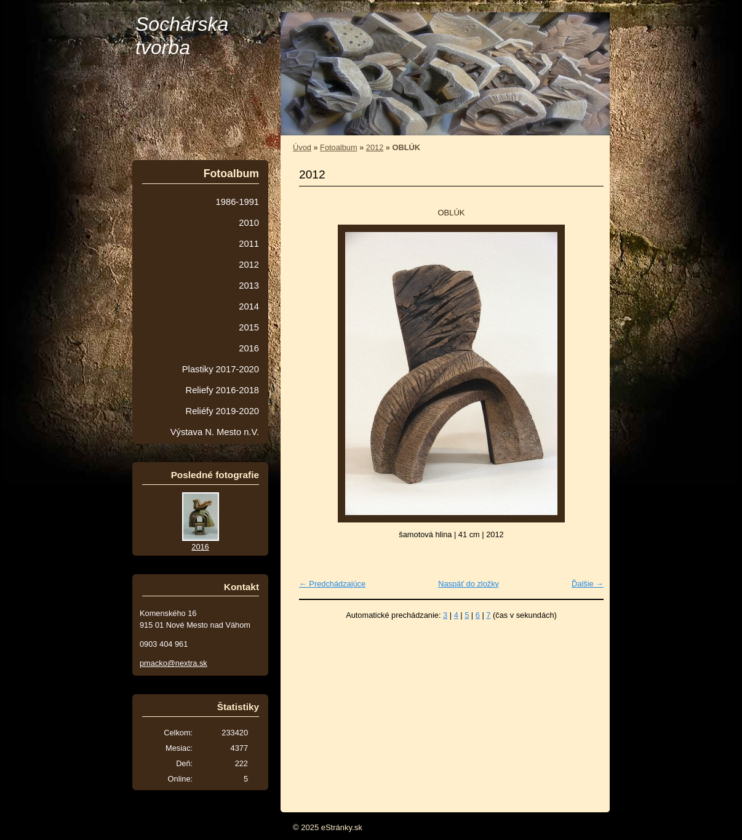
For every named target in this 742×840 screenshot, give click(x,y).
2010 (249, 223)
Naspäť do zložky (468, 583)
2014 (249, 306)
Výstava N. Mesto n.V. (214, 432)
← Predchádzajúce (332, 583)
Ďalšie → (588, 583)
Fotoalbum (338, 147)
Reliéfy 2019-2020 (222, 411)
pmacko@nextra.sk (173, 663)
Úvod (302, 147)
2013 (249, 285)
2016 (249, 348)
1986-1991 (237, 202)
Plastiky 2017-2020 (220, 369)
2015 (249, 327)
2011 (249, 244)
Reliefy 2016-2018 (222, 390)
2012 (374, 147)
